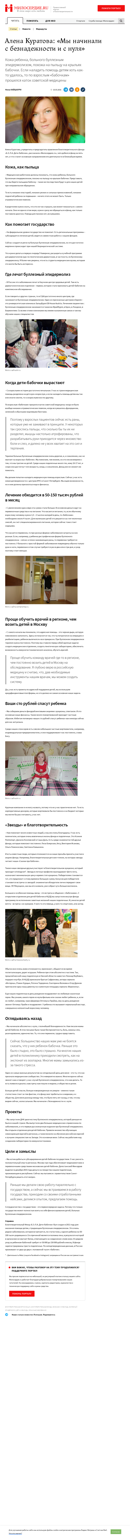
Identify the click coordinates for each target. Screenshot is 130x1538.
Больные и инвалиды (60, 1307)
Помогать (32, 20)
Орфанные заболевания (37, 1310)
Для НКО (50, 20)
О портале (80, 21)
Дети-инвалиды (22, 1310)
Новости (26, 28)
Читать (15, 20)
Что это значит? (15, 1533)
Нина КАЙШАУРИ (13, 89)
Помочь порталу (21, 1293)
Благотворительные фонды (41, 1307)
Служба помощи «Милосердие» (101, 21)
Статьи (13, 28)
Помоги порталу (111, 8)
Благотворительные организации (18, 1307)
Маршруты (41, 28)
